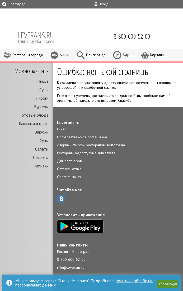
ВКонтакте (61, 199)
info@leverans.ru (71, 267)
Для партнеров (69, 160)
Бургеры (41, 106)
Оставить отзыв (69, 168)
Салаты (42, 149)
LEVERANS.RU (39, 37)
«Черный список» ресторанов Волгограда (91, 145)
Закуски (42, 132)
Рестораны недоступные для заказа (86, 153)
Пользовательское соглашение (82, 137)
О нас (61, 129)
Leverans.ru (68, 122)
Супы (44, 140)
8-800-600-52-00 (71, 259)
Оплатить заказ (69, 176)
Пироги (42, 98)
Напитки (41, 166)
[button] (167, 284)
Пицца (43, 81)
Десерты (40, 157)
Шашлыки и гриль (33, 123)
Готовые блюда (34, 115)
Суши (44, 89)
